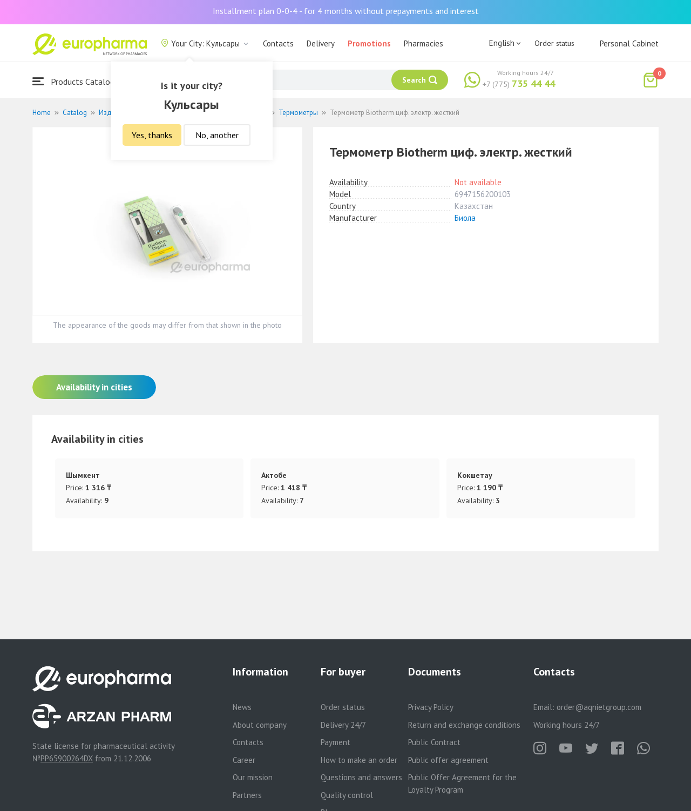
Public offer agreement (448, 760)
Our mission (253, 777)
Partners (247, 795)
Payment (335, 742)
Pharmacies (423, 43)
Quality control (347, 795)
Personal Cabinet (629, 43)
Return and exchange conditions (464, 725)
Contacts (278, 43)
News (242, 707)
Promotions (369, 43)
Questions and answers (361, 777)
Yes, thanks (152, 135)
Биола (465, 218)
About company (260, 725)
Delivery (321, 43)
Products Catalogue (77, 81)
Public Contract (434, 742)
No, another (217, 135)
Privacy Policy (430, 707)
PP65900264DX (66, 758)
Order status (554, 43)
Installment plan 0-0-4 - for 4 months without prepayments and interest (346, 10)
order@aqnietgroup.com (599, 707)
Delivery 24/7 (343, 725)
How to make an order (359, 760)
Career (244, 760)
